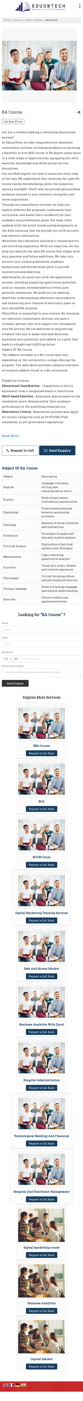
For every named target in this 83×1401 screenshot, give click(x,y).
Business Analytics (42, 1303)
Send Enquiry (57, 450)
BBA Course (41, 746)
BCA (41, 801)
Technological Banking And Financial (41, 1136)
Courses (18, 19)
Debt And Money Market (41, 968)
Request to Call (20, 450)
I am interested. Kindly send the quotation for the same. (41, 673)
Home (7, 19)
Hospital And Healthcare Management (41, 1191)
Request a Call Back (41, 753)
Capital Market (41, 1359)
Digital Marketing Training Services (41, 913)
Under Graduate (34, 19)
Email (4, 637)
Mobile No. (7, 652)
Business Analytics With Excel (41, 1024)
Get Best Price (13, 121)
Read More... (11, 436)
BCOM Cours (41, 857)
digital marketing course (42, 1247)
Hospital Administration (41, 1080)
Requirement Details (12, 666)
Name (5, 623)
